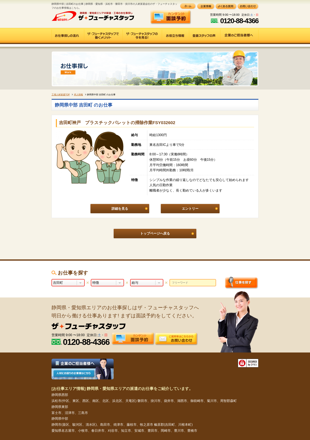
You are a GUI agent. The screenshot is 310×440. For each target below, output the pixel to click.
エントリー (190, 208)
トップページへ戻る (155, 233)
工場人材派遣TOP (61, 94)
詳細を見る (120, 208)
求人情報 (78, 94)
